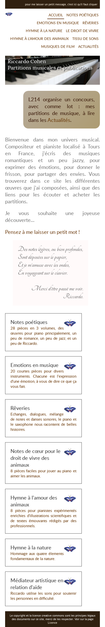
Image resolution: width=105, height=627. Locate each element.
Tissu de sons (85, 38)
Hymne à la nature (44, 30)
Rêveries (91, 22)
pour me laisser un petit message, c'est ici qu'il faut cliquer (61, 4)
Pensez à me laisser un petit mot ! (42, 232)
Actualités (88, 46)
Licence (52, 622)
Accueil (56, 14)
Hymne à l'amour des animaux (39, 38)
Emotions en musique (58, 22)
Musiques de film (58, 46)
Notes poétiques (82, 14)
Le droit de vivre (82, 30)
